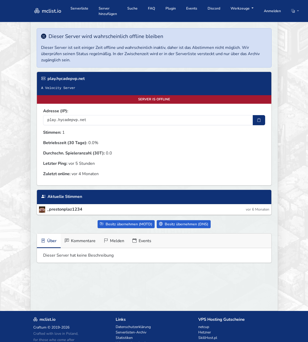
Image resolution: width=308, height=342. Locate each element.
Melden (114, 241)
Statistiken (124, 337)
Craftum (39, 327)
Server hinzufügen (108, 11)
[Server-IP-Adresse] (148, 120)
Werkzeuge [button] (241, 8)
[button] (295, 11)
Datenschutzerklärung (133, 326)
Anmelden (272, 11)
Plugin (170, 8)
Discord (214, 8)
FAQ (151, 8)
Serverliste (79, 8)
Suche (132, 8)
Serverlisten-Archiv (131, 332)
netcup (203, 326)
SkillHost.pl (207, 337)
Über (49, 241)
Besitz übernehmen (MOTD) (126, 224)
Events (191, 8)
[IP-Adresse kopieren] (259, 120)
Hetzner (204, 332)
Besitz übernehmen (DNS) (183, 224)
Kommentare (80, 241)
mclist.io (47, 11)
